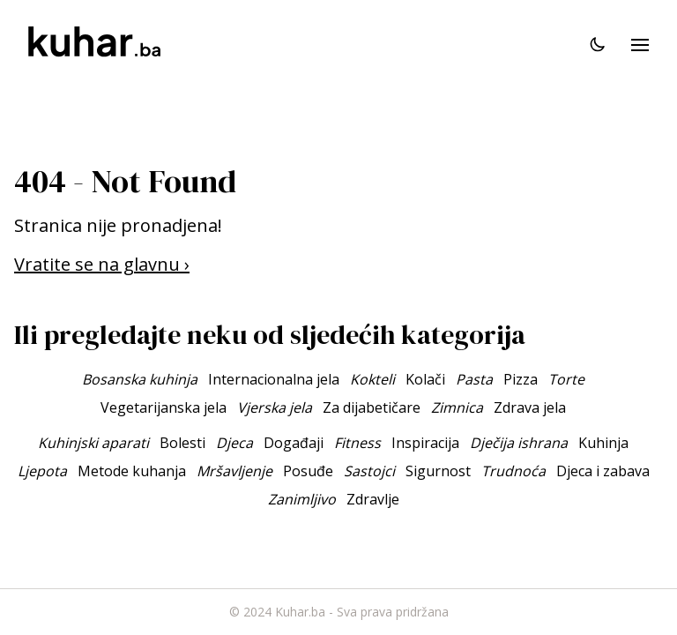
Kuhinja (603, 442)
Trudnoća (513, 471)
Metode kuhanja (132, 471)
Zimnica (457, 407)
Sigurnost (438, 471)
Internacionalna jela (273, 379)
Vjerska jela (274, 407)
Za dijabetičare (371, 407)
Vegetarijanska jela (163, 407)
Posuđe (308, 471)
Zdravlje (372, 499)
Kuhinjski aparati (93, 442)
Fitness (357, 442)
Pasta (474, 379)
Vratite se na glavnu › (102, 264)
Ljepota (42, 471)
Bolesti (182, 442)
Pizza (520, 379)
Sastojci (369, 471)
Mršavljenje (234, 471)
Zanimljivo (302, 499)
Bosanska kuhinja (139, 379)
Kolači (425, 379)
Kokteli (372, 379)
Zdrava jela (530, 407)
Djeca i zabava (603, 471)
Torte (566, 379)
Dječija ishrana (519, 442)
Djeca (234, 442)
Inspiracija (425, 442)
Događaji (294, 442)
